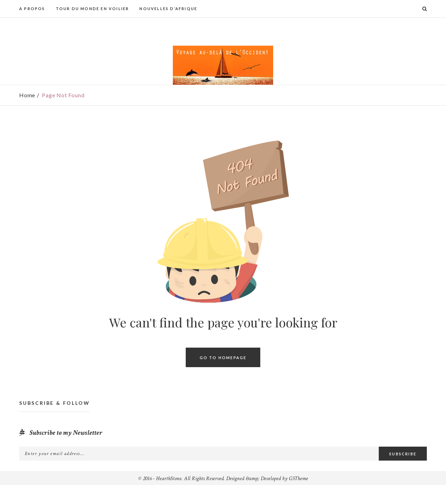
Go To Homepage (223, 357)
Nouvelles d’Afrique (168, 8)
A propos (32, 8)
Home (27, 95)
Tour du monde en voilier (92, 8)
